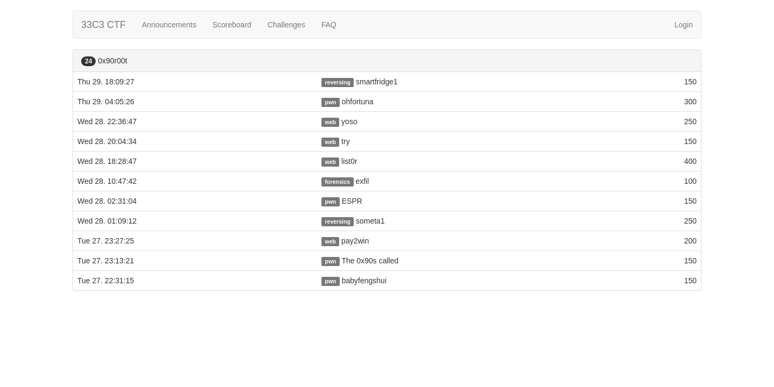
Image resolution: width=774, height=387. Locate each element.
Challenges (286, 24)
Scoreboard (231, 24)
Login (684, 24)
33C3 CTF (103, 24)
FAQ (328, 24)
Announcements (169, 24)
